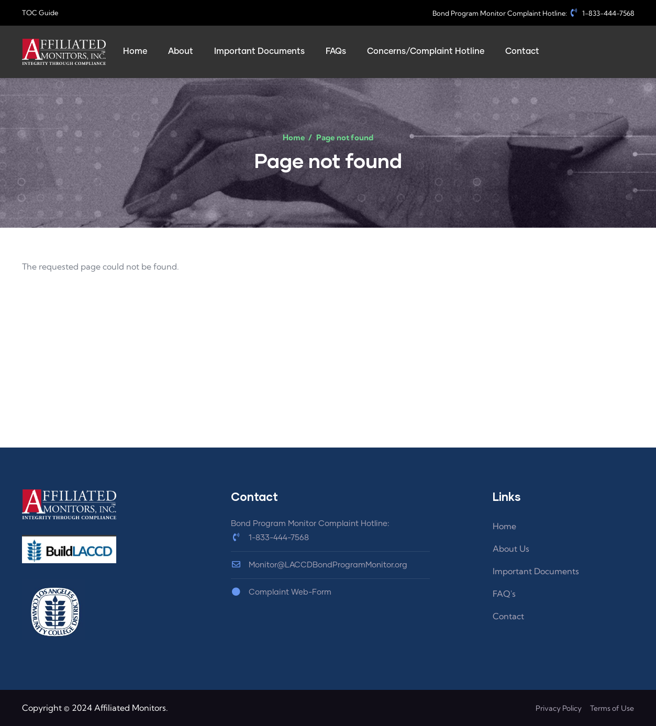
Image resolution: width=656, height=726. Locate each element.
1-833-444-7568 (602, 13)
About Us (511, 548)
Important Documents (536, 571)
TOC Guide (40, 12)
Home (294, 137)
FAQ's (504, 593)
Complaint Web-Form (281, 592)
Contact (508, 616)
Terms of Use (612, 708)
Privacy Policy (559, 708)
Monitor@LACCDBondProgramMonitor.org (319, 565)
